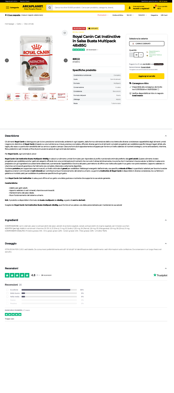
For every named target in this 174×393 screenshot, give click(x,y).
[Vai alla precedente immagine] (7, 60)
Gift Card (164, 15)
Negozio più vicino (11, 1)
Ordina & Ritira (117, 15)
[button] (36, 60)
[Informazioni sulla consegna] (158, 89)
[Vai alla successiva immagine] (66, 60)
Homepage (9, 24)
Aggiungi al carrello (146, 76)
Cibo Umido (29, 24)
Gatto (19, 24)
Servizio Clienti (24, 1)
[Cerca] (49, 7)
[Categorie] (12, 7)
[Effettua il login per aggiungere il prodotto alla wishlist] (65, 33)
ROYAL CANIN (78, 32)
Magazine (154, 15)
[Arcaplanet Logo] (32, 7)
